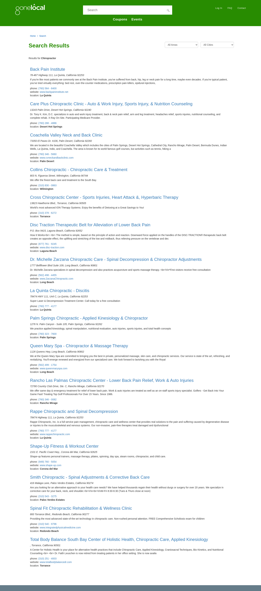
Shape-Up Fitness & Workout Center (64, 446)
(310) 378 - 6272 (47, 212)
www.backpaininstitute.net (54, 91)
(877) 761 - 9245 (47, 244)
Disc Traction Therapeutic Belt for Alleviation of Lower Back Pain (90, 224)
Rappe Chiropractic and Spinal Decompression (74, 411)
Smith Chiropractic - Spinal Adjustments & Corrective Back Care (90, 477)
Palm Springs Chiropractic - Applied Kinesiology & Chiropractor (89, 318)
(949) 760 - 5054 (47, 461)
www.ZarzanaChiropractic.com (56, 278)
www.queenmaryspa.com (53, 368)
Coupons (120, 19)
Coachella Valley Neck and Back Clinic (66, 135)
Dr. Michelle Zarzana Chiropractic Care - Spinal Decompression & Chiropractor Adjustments (116, 259)
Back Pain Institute (47, 69)
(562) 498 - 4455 (47, 275)
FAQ (230, 8)
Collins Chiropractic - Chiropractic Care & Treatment (78, 169)
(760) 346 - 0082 (47, 399)
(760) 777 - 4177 (47, 306)
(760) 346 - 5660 (47, 154)
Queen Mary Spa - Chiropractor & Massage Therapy (79, 345)
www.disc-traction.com (52, 247)
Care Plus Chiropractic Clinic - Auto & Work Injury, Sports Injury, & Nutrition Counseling (111, 103)
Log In (218, 8)
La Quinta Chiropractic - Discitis (59, 290)
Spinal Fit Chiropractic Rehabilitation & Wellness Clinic (81, 508)
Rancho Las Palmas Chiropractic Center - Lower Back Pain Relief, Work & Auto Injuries (112, 380)
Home (33, 36)
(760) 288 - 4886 (47, 123)
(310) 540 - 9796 (47, 524)
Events (136, 19)
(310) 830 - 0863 (47, 185)
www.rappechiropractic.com (55, 434)
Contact (242, 8)
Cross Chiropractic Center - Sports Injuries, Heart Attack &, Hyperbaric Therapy (104, 197)
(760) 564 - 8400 (47, 88)
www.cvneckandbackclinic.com (56, 157)
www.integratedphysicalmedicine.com (60, 527)
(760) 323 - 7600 (47, 333)
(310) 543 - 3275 (47, 496)
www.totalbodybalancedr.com (56, 562)
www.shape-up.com (50, 465)
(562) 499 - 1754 (47, 364)
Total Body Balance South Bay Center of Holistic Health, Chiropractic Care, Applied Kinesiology (119, 539)
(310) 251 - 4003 (47, 558)
